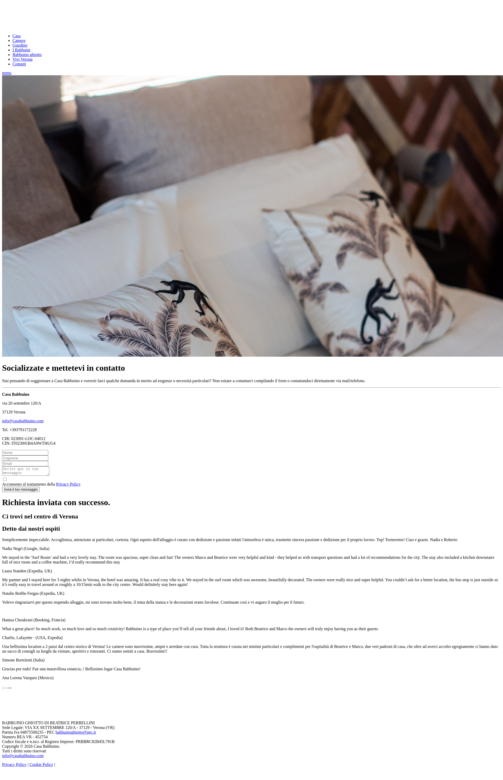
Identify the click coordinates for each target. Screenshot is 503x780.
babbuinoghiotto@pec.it (76, 734)
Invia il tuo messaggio (21, 491)
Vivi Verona (23, 59)
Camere (19, 40)
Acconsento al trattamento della (251, 483)
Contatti (19, 64)
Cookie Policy (41, 766)
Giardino (20, 45)
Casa (17, 36)
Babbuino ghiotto (27, 54)
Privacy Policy (68, 486)
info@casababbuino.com (23, 421)
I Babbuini (21, 50)
